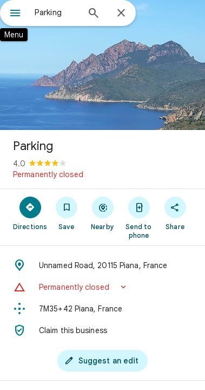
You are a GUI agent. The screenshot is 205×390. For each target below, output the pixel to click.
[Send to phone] (139, 217)
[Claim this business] (102, 330)
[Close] (121, 13)
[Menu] (15, 14)
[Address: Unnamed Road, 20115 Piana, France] (102, 265)
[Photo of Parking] (102, 65)
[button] (102, 287)
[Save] (66, 212)
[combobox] (56, 12)
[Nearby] (102, 212)
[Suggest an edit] (102, 361)
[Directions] (30, 212)
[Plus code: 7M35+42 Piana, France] (102, 309)
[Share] (175, 212)
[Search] (94, 14)
